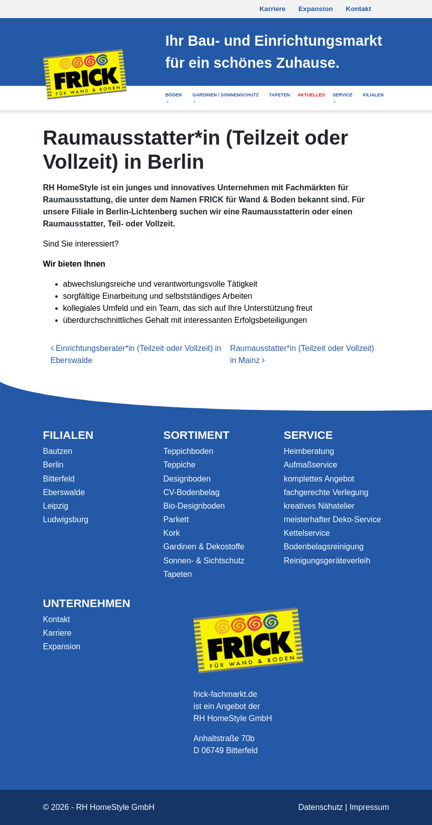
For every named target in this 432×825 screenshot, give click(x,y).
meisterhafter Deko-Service (332, 519)
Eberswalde (64, 492)
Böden (173, 94)
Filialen (373, 94)
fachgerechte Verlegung (325, 492)
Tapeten (279, 94)
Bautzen (58, 451)
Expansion (316, 9)
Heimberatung (308, 451)
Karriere (272, 9)
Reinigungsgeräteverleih (326, 560)
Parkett (176, 519)
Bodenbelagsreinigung (323, 546)
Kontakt (358, 9)
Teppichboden (188, 451)
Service (343, 94)
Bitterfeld (59, 479)
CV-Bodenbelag (191, 492)
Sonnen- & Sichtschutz (203, 560)
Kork (171, 533)
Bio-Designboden (194, 506)
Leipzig (56, 506)
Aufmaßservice (310, 464)
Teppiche (179, 464)
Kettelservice (306, 533)
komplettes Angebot (318, 479)
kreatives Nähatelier (318, 506)
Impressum (369, 807)
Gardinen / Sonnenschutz (225, 94)
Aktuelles (311, 94)
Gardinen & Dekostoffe (203, 546)
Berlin (53, 464)
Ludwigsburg (66, 519)
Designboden (186, 479)
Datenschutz (320, 807)
